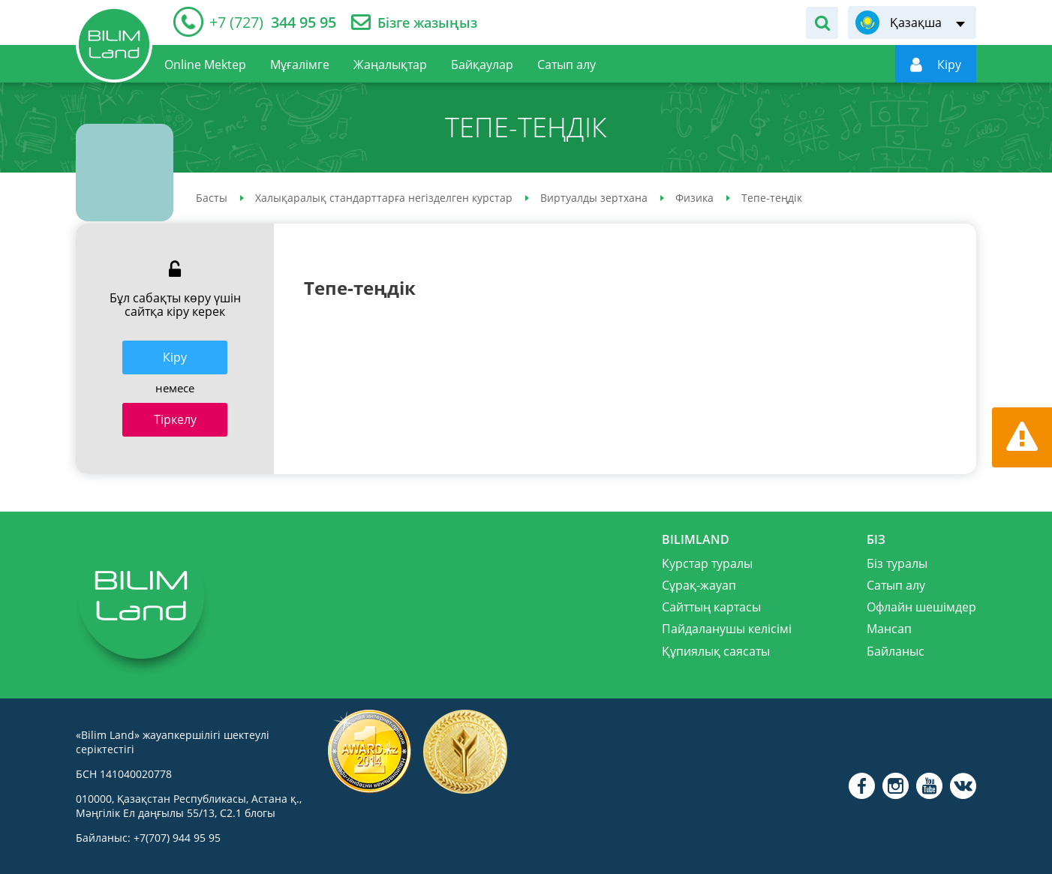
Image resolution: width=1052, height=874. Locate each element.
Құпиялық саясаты (716, 651)
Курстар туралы (707, 563)
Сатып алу (896, 585)
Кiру (175, 357)
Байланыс (895, 651)
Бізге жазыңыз (427, 23)
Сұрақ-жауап (699, 585)
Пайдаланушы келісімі (727, 628)
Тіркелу (175, 419)
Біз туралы (897, 563)
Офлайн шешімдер (921, 607)
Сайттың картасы (711, 607)
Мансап (889, 628)
